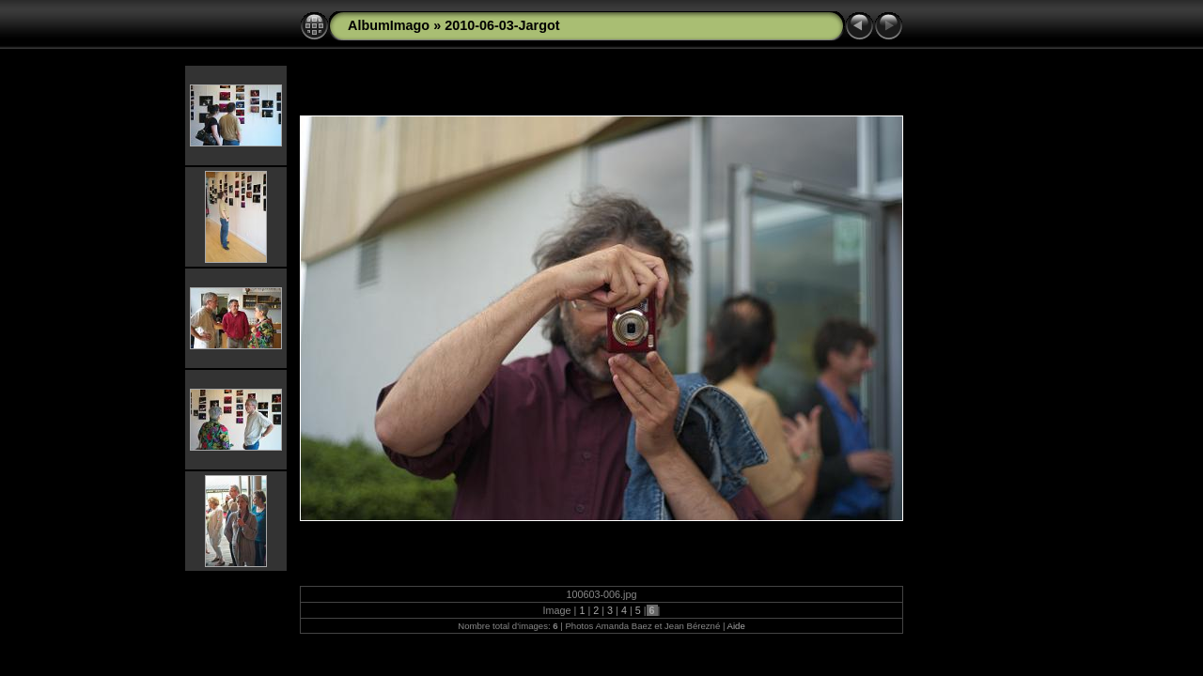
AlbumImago (389, 25)
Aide (736, 626)
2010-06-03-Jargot (502, 25)
